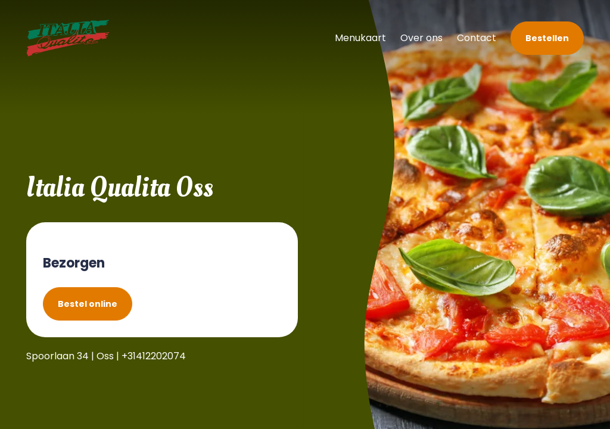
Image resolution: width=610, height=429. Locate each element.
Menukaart (360, 38)
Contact (476, 38)
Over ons (421, 38)
